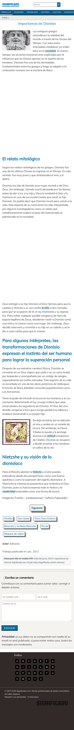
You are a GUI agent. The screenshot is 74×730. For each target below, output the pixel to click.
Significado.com (10, 4)
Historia (45, 12)
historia (37, 471)
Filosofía (19, 12)
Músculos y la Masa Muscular (20, 526)
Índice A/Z (6, 12)
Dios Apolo (23, 518)
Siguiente (37, 507)
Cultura (57, 12)
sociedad (50, 50)
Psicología (32, 12)
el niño (45, 307)
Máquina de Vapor (14, 534)
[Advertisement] (37, 114)
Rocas (44, 526)
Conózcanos (33, 697)
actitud (51, 435)
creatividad (8, 491)
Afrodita (8, 518)
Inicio (4, 17)
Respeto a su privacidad (15, 697)
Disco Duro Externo (45, 518)
